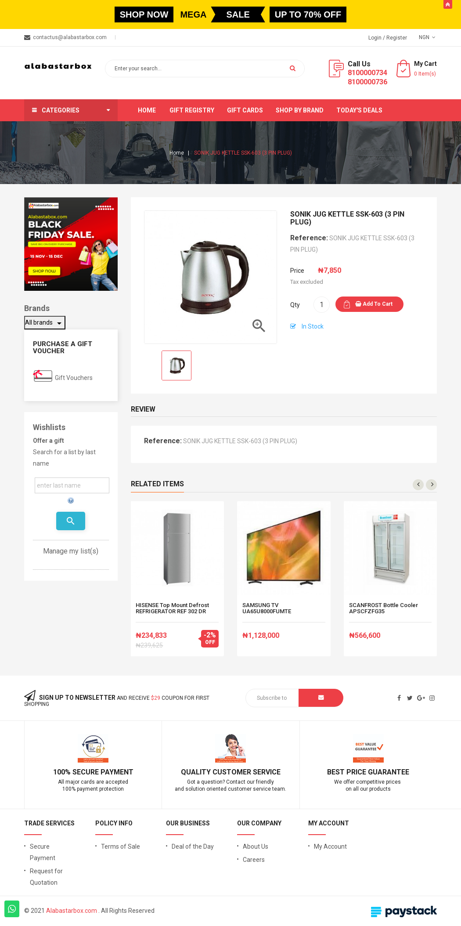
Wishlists (49, 427)
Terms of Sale (120, 846)
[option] (176, 365)
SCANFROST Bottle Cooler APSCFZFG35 (383, 608)
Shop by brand (300, 110)
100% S (65, 772)
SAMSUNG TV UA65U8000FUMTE (266, 608)
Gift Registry (191, 110)
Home (147, 110)
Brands (37, 308)
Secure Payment (42, 852)
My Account (330, 846)
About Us (255, 846)
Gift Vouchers (74, 377)
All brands (45, 323)
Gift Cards (245, 110)
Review (143, 409)
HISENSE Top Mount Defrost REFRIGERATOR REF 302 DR (172, 608)
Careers (254, 859)
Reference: (309, 238)
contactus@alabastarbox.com (70, 37)
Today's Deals (359, 110)
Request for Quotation (46, 877)
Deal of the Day (193, 846)
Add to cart (374, 304)
